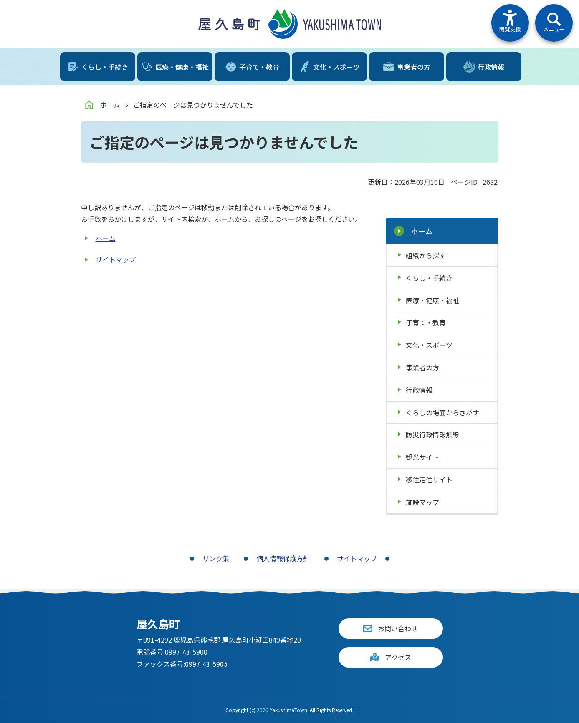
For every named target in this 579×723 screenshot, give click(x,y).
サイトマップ (116, 259)
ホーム (110, 105)
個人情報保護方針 (283, 558)
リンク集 (215, 558)
